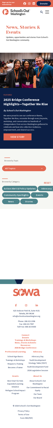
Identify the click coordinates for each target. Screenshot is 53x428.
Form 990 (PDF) (26, 418)
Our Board (37, 397)
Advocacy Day (38, 356)
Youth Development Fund (37, 366)
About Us (37, 376)
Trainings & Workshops (25, 340)
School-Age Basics (15, 356)
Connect (25, 335)
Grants (15, 376)
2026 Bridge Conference (25, 347)
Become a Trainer (15, 367)
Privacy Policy (24, 411)
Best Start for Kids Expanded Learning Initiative (15, 384)
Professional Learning (15, 351)
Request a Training (15, 363)
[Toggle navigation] (48, 12)
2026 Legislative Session (37, 370)
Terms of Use (23, 414)
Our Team (38, 394)
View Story (17, 136)
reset (47, 182)
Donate (43, 3)
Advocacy (37, 351)
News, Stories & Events (25, 342)
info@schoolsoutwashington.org (26, 316)
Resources (25, 345)
